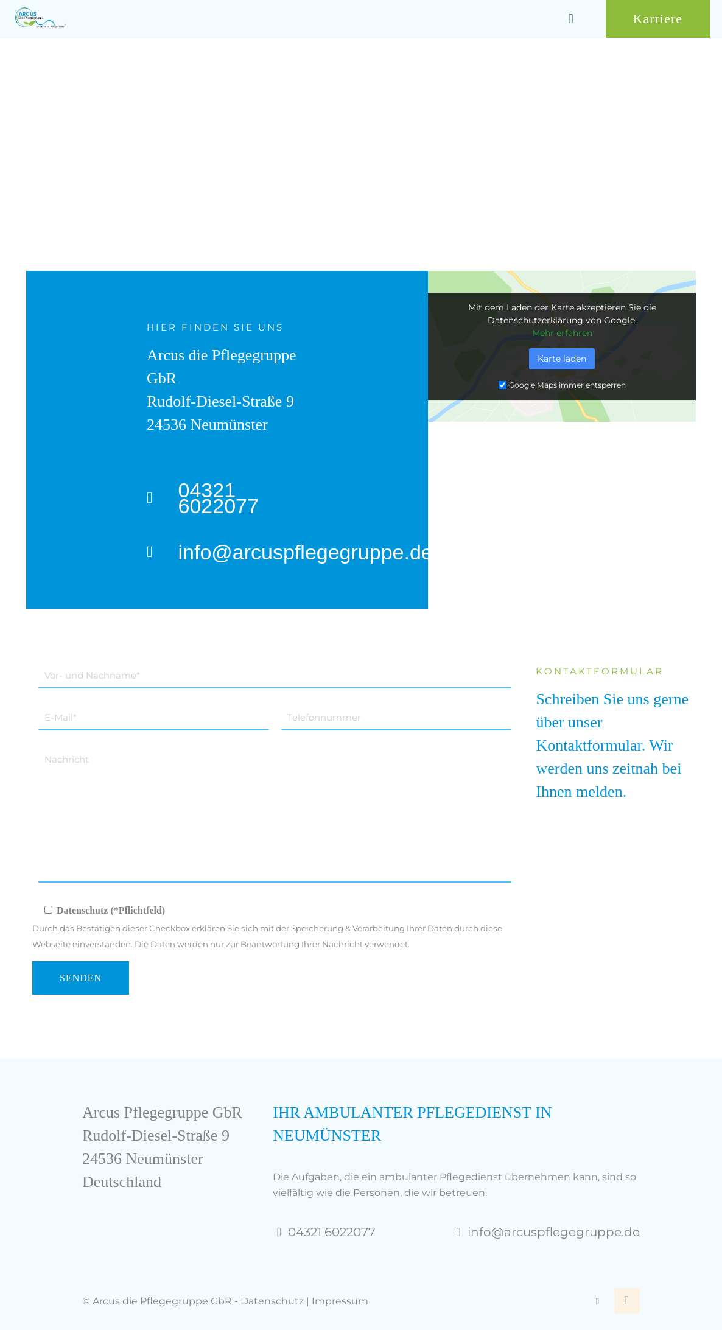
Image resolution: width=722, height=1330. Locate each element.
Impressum (340, 1301)
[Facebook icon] (597, 1301)
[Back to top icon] (627, 1301)
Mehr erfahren (562, 332)
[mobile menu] (571, 19)
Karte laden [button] (562, 358)
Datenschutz (272, 1301)
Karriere (657, 18)
